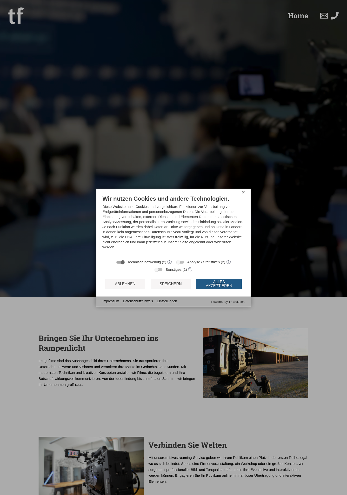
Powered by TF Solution (228, 302)
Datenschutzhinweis (138, 301)
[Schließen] (243, 192)
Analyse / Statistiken (203, 262)
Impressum (110, 301)
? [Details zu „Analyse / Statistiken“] (228, 261)
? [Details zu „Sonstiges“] (190, 269)
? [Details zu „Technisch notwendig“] (169, 261)
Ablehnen (125, 284)
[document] (173, 226)
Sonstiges (173, 269)
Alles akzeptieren (219, 284)
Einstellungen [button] (167, 301)
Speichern (171, 284)
